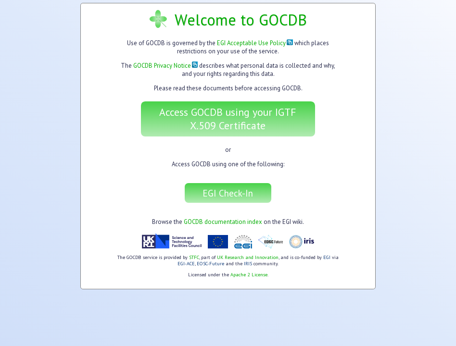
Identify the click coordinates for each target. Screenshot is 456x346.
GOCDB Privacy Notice (165, 66)
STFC (194, 257)
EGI (326, 257)
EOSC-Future (210, 263)
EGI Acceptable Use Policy (255, 43)
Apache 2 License (248, 275)
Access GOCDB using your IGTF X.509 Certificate (227, 118)
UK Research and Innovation (248, 257)
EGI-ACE (186, 263)
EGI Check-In (228, 193)
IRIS (248, 263)
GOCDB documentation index (223, 222)
